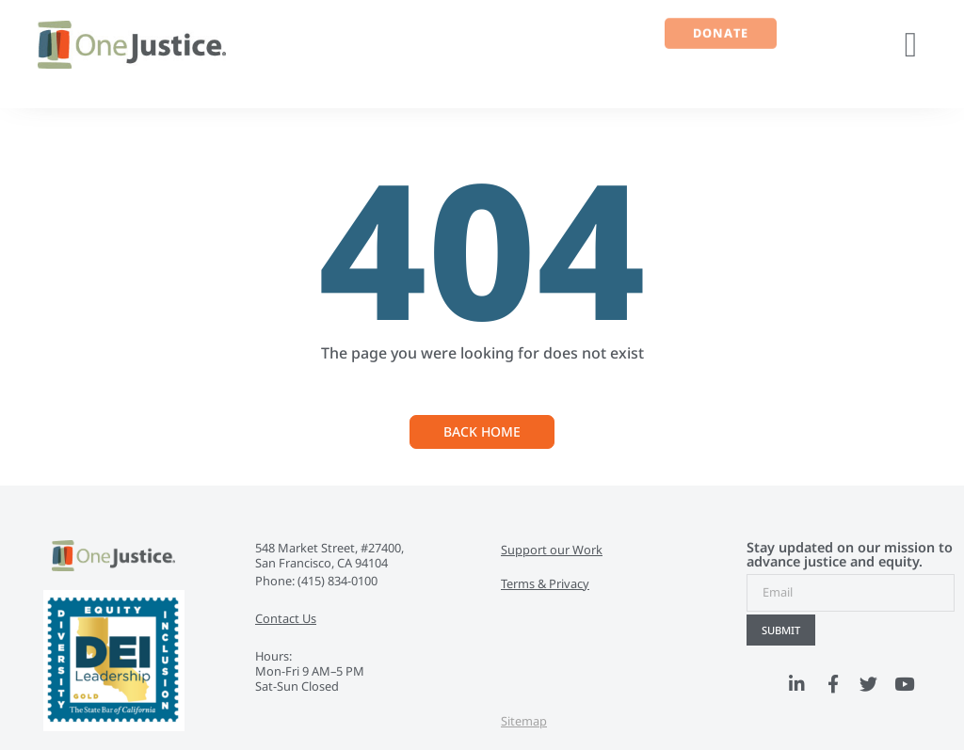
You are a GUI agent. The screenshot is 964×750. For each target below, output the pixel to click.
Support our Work (551, 549)
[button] (911, 45)
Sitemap (524, 720)
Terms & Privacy (545, 583)
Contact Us (285, 618)
